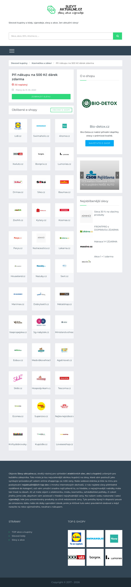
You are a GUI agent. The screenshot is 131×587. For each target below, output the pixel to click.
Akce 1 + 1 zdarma (103, 256)
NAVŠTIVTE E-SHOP (99, 143)
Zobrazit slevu (41, 96)
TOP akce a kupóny (22, 532)
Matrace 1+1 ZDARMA (105, 241)
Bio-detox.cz (99, 126)
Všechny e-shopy (61, 110)
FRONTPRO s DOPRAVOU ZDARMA (106, 228)
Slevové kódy (18, 536)
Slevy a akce (18, 540)
